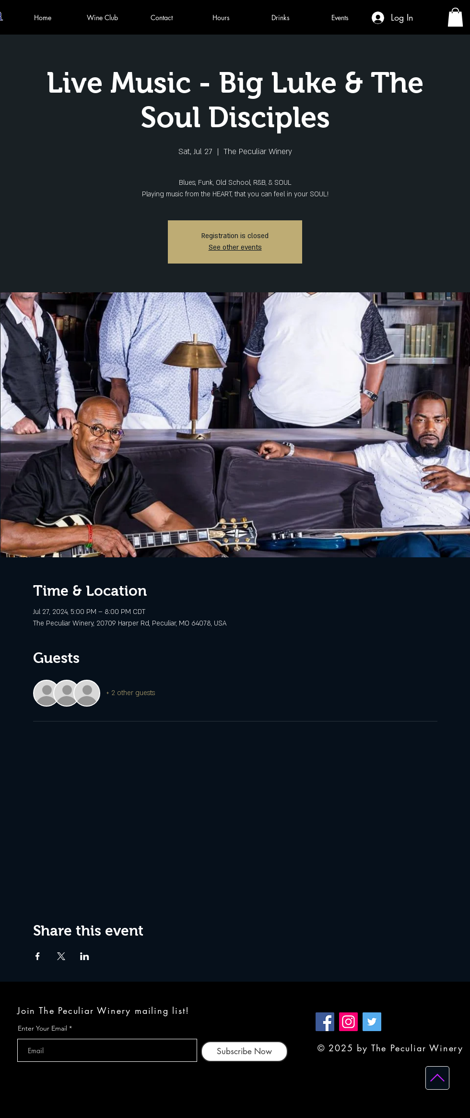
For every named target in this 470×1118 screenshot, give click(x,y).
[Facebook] (325, 1021)
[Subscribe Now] (244, 1051)
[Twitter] (372, 1021)
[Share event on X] (61, 956)
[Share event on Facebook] (37, 956)
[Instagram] (348, 1021)
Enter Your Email (42, 1028)
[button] (455, 17)
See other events (235, 247)
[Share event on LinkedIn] (84, 956)
